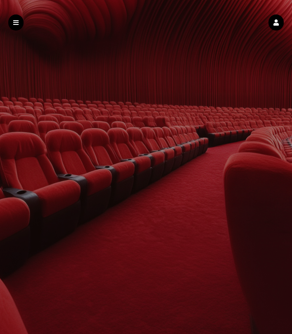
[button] (276, 22)
